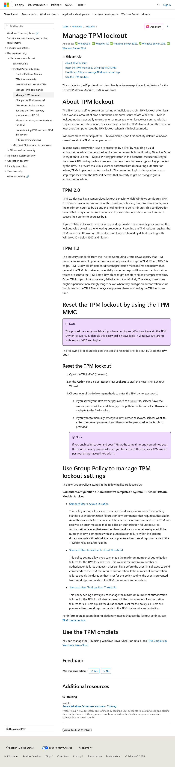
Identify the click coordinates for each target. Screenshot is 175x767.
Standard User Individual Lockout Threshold (96, 550)
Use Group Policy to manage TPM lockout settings (92, 72)
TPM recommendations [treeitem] (28, 139)
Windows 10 (102, 43)
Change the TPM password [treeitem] (30, 100)
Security (90, 26)
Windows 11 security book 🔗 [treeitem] (22, 33)
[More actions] (168, 26)
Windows (77, 26)
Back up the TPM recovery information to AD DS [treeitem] (30, 113)
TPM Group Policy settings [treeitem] (30, 105)
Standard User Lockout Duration (89, 504)
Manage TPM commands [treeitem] (29, 89)
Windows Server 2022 (125, 43)
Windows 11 (84, 43)
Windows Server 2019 (153, 43)
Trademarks (112, 756)
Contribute (63, 756)
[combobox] (29, 26)
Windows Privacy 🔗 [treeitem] (18, 176)
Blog (48, 756)
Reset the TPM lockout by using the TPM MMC (91, 67)
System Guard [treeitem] (20, 63)
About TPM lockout (76, 62)
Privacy (77, 756)
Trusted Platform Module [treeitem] (29, 74)
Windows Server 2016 (74, 48)
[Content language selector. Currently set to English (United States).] (20, 748)
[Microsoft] (6, 4)
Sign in (167, 4)
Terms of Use (95, 756)
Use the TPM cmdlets (76, 76)
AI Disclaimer (11, 756)
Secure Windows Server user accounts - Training (89, 706)
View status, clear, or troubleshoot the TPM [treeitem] (34, 123)
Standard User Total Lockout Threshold (92, 587)
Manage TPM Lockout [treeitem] (28, 95)
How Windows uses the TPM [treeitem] (31, 84)
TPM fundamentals (74, 620)
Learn (66, 26)
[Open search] (158, 5)
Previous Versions (32, 756)
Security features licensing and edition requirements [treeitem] (27, 40)
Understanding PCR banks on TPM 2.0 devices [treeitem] (34, 132)
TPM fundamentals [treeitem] (26, 79)
